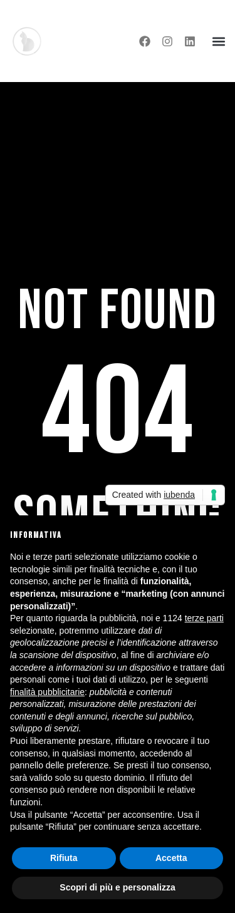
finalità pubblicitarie (47, 692)
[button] (218, 41)
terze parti (204, 618)
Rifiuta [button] (64, 858)
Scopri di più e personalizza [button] (117, 887)
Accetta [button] (171, 858)
